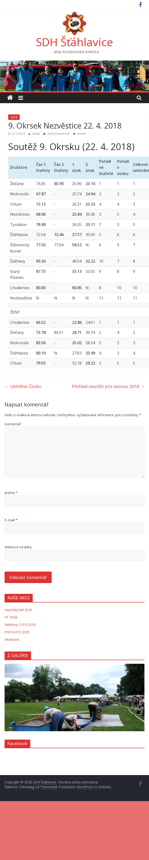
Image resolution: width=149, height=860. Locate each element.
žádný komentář (56, 134)
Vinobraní (12, 639)
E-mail (11, 519)
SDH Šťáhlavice (74, 41)
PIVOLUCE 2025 (17, 632)
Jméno (11, 492)
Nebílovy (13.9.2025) (20, 624)
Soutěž (81, 134)
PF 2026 (11, 617)
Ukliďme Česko (23, 386)
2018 (14, 117)
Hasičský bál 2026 (18, 609)
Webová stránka (18, 547)
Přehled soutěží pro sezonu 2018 (108, 386)
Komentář (13, 424)
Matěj (36, 134)
